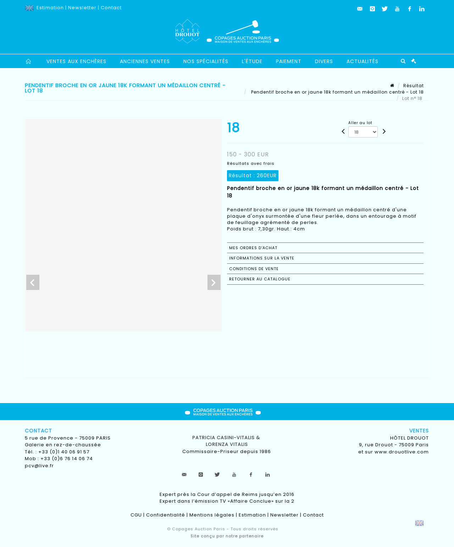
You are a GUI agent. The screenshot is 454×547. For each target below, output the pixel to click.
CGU (136, 515)
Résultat (413, 86)
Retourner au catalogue (259, 279)
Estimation (50, 7)
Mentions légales (211, 515)
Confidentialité (165, 515)
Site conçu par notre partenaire (227, 536)
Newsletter (82, 7)
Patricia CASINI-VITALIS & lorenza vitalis (226, 441)
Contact (111, 7)
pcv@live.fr (39, 465)
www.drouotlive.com (402, 451)
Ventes (419, 430)
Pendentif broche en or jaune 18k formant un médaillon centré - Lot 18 (337, 92)
